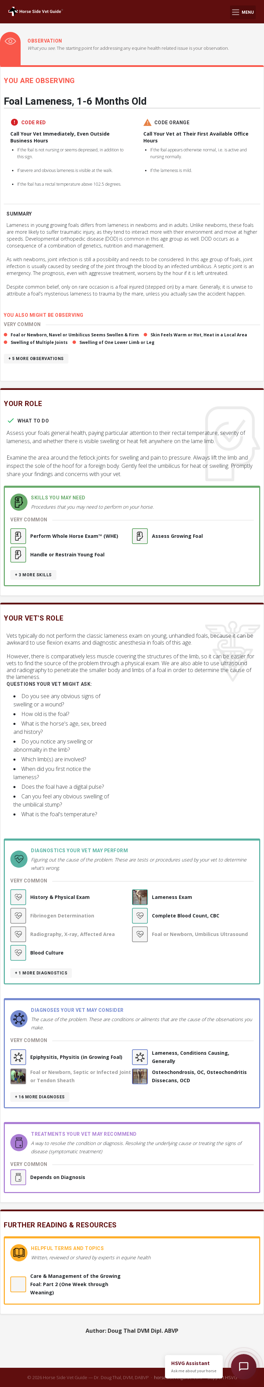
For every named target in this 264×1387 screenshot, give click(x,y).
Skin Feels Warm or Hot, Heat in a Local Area (199, 335)
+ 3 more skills (33, 575)
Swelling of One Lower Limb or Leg (116, 342)
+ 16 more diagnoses (40, 1097)
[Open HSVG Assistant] (243, 1366)
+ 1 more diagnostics (41, 973)
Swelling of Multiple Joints (39, 342)
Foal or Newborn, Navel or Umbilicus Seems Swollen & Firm (75, 335)
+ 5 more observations (36, 359)
